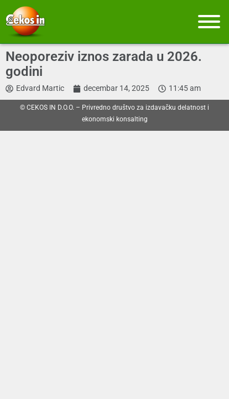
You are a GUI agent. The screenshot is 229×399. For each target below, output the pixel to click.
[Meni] (209, 21)
